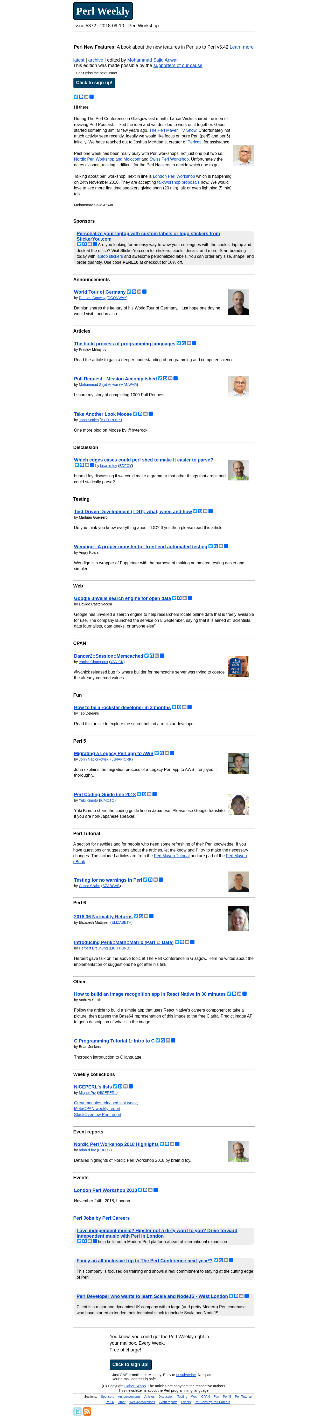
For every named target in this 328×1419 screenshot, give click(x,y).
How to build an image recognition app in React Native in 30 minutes (150, 994)
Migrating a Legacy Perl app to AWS (113, 753)
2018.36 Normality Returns (103, 916)
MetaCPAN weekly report (97, 1108)
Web (194, 1396)
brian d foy (108, 466)
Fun (216, 1396)
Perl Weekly (103, 11)
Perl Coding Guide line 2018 (105, 794)
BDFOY (125, 466)
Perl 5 (227, 1396)
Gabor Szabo (89, 886)
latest (79, 60)
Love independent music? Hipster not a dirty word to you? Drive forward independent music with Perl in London (157, 1233)
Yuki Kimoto (88, 800)
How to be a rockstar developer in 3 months (122, 707)
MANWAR (129, 384)
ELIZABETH (121, 922)
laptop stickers (109, 256)
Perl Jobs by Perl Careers (101, 1218)
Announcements (129, 1396)
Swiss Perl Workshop (169, 159)
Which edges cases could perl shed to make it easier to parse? (143, 460)
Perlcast (195, 142)
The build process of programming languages (125, 343)
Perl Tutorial (243, 1396)
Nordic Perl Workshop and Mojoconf (107, 159)
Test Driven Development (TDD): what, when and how (133, 511)
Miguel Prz (87, 1093)
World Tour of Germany (100, 292)
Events (186, 1402)
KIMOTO (107, 800)
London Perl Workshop (174, 176)
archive (95, 60)
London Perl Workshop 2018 (105, 1190)
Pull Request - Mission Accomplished (115, 378)
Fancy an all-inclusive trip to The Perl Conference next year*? (145, 1260)
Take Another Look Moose (103, 414)
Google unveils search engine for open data (122, 598)
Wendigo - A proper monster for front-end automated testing (140, 546)
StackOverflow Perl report (97, 1114)
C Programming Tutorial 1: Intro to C (114, 1041)
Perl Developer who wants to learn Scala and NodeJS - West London (152, 1296)
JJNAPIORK (121, 759)
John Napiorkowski (94, 759)
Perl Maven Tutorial (172, 856)
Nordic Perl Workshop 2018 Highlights (116, 1144)
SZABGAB (111, 886)
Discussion (165, 1396)
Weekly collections (142, 1402)
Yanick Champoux (93, 662)
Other (121, 1402)
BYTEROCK (111, 420)
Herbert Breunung (93, 948)
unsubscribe (186, 1375)
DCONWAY (117, 298)
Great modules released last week (105, 1103)
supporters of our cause (178, 65)
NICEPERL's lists (93, 1087)
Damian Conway (92, 298)
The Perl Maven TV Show (172, 130)
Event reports (168, 1402)
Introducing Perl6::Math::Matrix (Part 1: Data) (124, 942)
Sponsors (107, 1396)
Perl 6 (110, 1402)
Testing (182, 1396)
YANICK (116, 662)
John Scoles (89, 420)
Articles (149, 1396)
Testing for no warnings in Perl (108, 880)
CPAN (205, 1396)
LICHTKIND (119, 948)
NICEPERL (107, 1093)
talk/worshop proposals (178, 182)
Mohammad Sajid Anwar (152, 60)
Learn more (242, 47)
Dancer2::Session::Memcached (108, 656)
